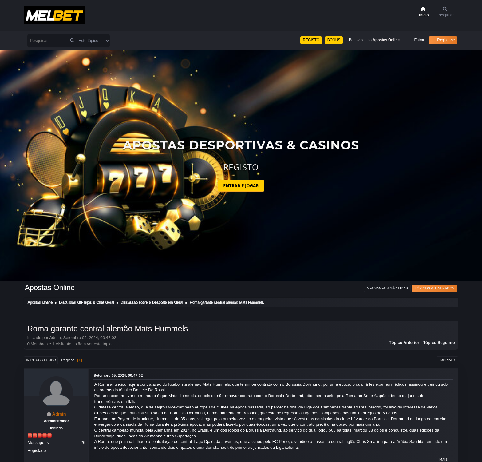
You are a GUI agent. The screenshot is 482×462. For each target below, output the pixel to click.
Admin (59, 414)
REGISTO (311, 40)
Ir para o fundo (41, 360)
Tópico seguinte (439, 342)
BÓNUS (334, 40)
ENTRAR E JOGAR (241, 186)
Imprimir (447, 360)
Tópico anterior (404, 342)
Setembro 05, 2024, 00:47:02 (118, 375)
